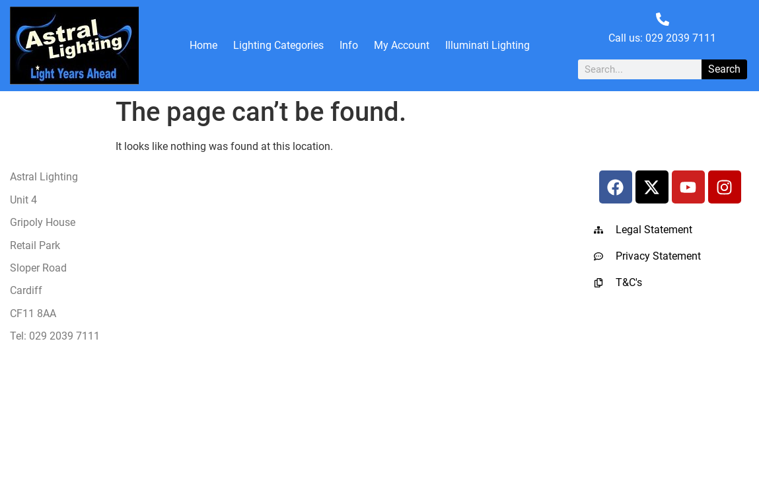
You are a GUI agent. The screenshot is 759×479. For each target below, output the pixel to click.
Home (203, 45)
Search (724, 69)
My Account (401, 45)
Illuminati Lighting (487, 45)
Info (349, 45)
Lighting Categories (278, 45)
